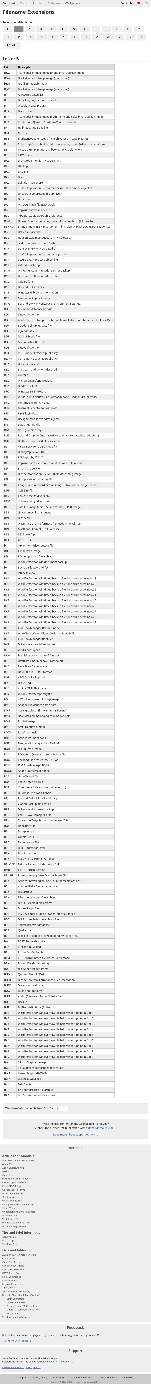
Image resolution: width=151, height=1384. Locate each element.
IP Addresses (9, 1196)
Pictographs (13, 1313)
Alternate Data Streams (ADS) (18, 1160)
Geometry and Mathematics (22, 1305)
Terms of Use (59, 1377)
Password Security (12, 1200)
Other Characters (16, 1302)
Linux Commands (11, 1276)
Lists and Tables (14, 1250)
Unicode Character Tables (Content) (21, 1295)
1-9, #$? (11, 45)
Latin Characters (15, 1298)
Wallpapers (72, 3)
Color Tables (8, 1258)
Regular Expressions (13, 1283)
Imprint (23, 1377)
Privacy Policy (40, 1377)
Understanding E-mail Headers (18, 1211)
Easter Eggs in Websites (15, 1182)
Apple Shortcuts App (13, 1167)
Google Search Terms (13, 1189)
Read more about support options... (75, 1134)
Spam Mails (8, 1208)
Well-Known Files (11, 1218)
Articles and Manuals (18, 1156)
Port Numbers (9, 1280)
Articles (38, 3)
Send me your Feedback (18, 1340)
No (63, 1108)
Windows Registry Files (14, 1226)
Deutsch (126, 3)
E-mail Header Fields (13, 1265)
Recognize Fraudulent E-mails (18, 1204)
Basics (5, 1171)
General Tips (9, 1236)
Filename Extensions (13, 1269)
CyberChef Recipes (12, 1261)
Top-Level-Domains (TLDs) (16, 1291)
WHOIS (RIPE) (9, 1215)
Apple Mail (8, 1163)
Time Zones (8, 1287)
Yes (52, 1108)
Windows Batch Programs (16, 1222)
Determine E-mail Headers (16, 1178)
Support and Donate (82, 1377)
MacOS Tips (8, 1240)
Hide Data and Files (12, 1193)
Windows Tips (9, 1244)
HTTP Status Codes (12, 1273)
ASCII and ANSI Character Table (19, 1254)
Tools (24, 3)
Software (54, 3)
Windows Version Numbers (16, 1317)
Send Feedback (109, 1377)
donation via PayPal (100, 1128)
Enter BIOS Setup (11, 1186)
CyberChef (7, 1174)
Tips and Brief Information (22, 1232)
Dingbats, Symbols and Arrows (23, 1309)
